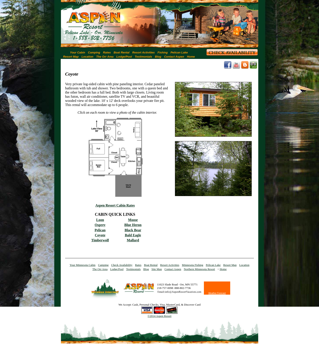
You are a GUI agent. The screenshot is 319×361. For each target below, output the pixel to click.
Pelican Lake (179, 52)
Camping (94, 52)
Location (87, 56)
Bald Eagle (133, 235)
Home (191, 56)
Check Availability (121, 265)
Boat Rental (121, 52)
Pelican (100, 230)
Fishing (162, 52)
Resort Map (71, 56)
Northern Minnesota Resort (199, 269)
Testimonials (143, 56)
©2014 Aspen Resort (159, 316)
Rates (107, 52)
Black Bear (133, 230)
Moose (133, 220)
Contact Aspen (174, 56)
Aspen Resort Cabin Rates (115, 205)
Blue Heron (132, 225)
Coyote (100, 235)
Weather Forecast (217, 293)
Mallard (133, 240)
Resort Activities (143, 52)
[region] (159, 23)
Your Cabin (77, 52)
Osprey (100, 225)
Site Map (156, 269)
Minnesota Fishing (192, 265)
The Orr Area (105, 56)
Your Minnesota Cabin (83, 265)
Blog (158, 56)
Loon (100, 220)
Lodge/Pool (124, 56)
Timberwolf (100, 240)
